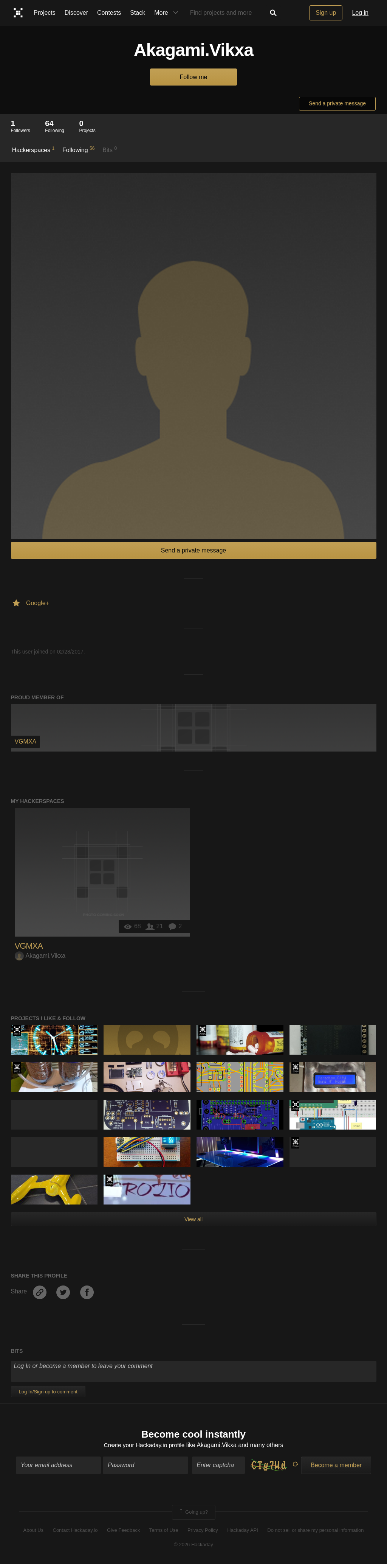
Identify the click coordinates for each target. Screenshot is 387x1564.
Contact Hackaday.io (75, 1530)
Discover (76, 12)
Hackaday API (242, 1530)
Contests (109, 12)
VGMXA (29, 946)
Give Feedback (123, 1530)
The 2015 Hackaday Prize (202, 1030)
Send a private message (337, 103)
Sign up (326, 12)
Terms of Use (163, 1530)
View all (193, 1219)
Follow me (193, 77)
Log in (360, 12)
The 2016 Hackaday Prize (17, 1030)
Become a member (336, 1466)
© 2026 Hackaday (193, 1545)
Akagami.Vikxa (40, 955)
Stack (137, 12)
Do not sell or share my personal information (315, 1530)
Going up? (193, 1513)
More (167, 12)
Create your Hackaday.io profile (144, 1446)
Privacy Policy (202, 1530)
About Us (33, 1530)
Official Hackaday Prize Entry (295, 1068)
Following (78, 149)
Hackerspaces (33, 149)
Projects (45, 12)
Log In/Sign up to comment (48, 1391)
